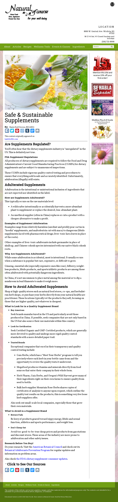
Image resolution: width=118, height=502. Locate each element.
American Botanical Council (47, 447)
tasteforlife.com (11, 139)
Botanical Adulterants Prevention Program (27, 450)
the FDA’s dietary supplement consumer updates (41, 459)
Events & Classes (61, 46)
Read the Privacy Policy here (63, 497)
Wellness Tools (42, 46)
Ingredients (78, 46)
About (7, 46)
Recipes (27, 46)
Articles (17, 46)
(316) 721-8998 (108, 41)
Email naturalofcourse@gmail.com (112, 4)
